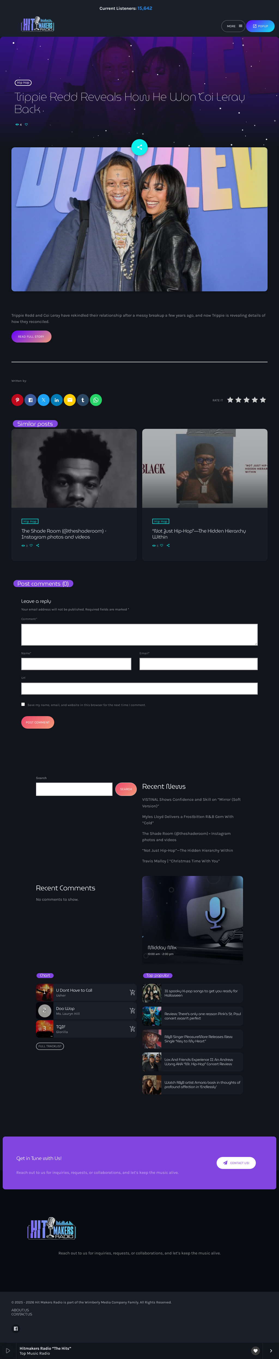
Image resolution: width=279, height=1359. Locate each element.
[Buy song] (131, 992)
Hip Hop (23, 83)
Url (23, 678)
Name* (26, 653)
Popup (260, 26)
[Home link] (37, 26)
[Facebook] (15, 1328)
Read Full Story (31, 336)
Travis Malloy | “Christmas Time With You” (181, 861)
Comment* (29, 619)
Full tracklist (50, 1046)
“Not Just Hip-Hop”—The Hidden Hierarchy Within (187, 850)
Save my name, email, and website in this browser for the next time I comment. (87, 705)
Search (41, 778)
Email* (145, 653)
